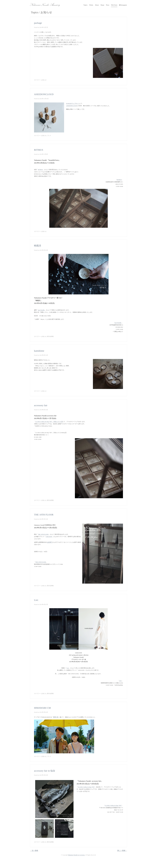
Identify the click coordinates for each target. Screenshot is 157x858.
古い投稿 (34, 850)
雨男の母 (55, 717)
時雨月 (37, 245)
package (38, 23)
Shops (102, 5)
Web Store (114, 5)
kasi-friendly (41, 310)
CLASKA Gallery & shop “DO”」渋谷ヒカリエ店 (49, 421)
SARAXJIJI (49, 536)
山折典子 (49, 542)
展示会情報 (50, 336)
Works (91, 5)
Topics (85, 5)
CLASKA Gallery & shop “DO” (86, 787)
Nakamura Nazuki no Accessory (44, 4)
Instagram (123, 5)
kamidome (39, 350)
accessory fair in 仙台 (44, 770)
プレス (49, 135)
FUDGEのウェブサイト (73, 103)
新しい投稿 (122, 850)
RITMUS (38, 150)
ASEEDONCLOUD (44, 94)
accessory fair (40, 405)
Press (107, 5)
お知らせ (43, 80)
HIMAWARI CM (42, 708)
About (97, 5)
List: (36, 600)
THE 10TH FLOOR (43, 514)
